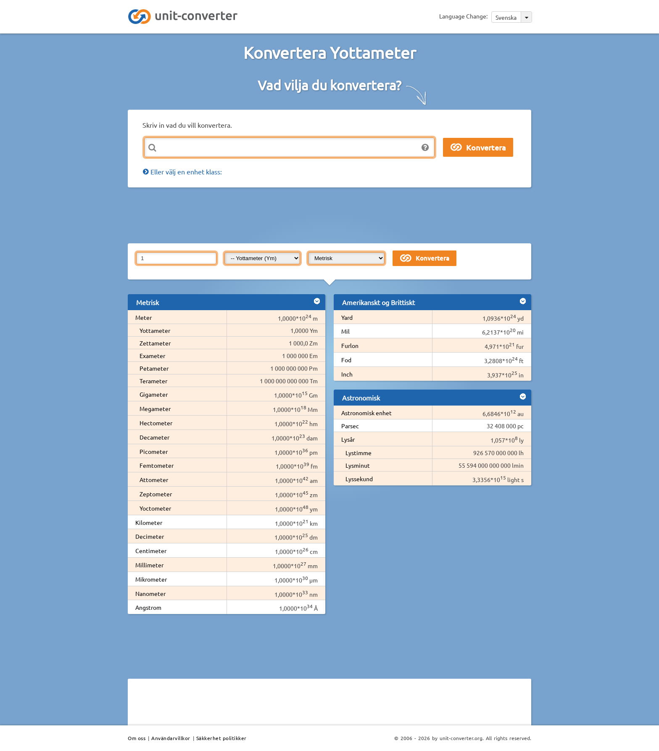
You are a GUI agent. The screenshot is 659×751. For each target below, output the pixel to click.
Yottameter (155, 330)
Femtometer (157, 465)
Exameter (152, 355)
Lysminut (357, 465)
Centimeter (150, 550)
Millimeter (149, 565)
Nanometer (150, 593)
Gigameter (154, 394)
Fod (346, 360)
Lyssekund (359, 478)
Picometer (154, 451)
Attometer (154, 479)
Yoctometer (155, 508)
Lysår (348, 439)
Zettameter (155, 343)
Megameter (155, 408)
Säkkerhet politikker (221, 738)
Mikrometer (151, 579)
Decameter (154, 437)
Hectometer (156, 423)
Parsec (350, 426)
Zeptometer (156, 494)
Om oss (136, 738)
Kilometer (148, 522)
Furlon (349, 345)
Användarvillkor (170, 738)
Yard (347, 317)
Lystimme (358, 452)
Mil (345, 331)
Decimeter (149, 536)
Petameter (154, 368)
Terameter (153, 381)
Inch (347, 374)
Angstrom (148, 607)
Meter (143, 317)
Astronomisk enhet (366, 412)
